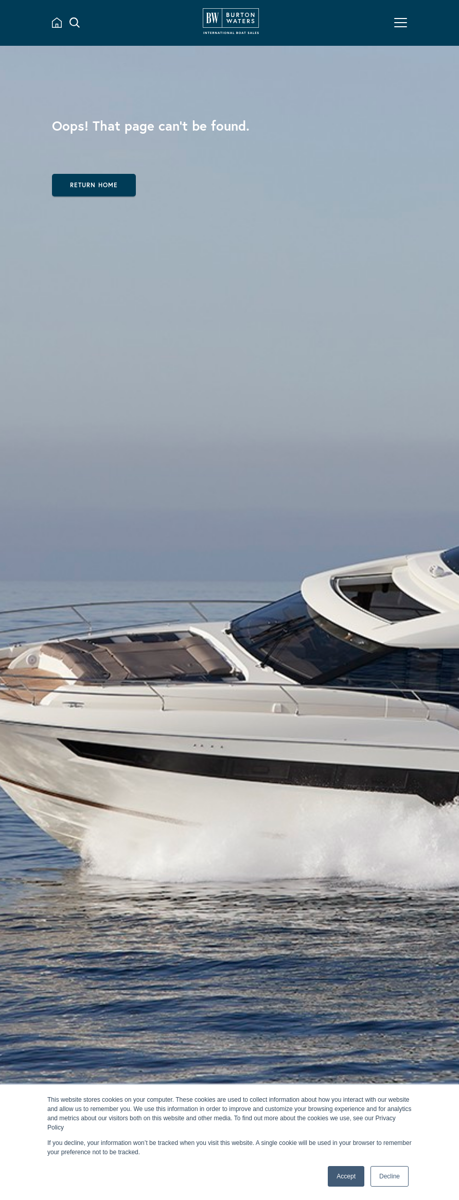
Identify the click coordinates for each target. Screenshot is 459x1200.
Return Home (94, 185)
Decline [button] (389, 1176)
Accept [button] (346, 1176)
